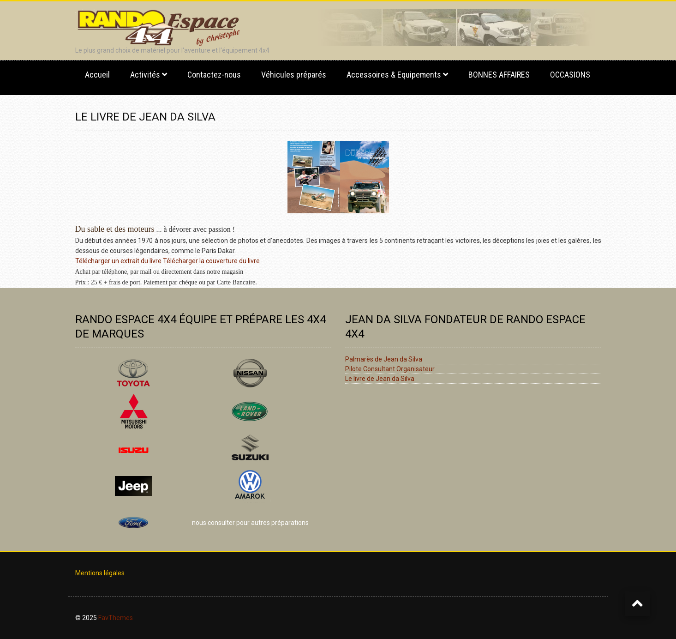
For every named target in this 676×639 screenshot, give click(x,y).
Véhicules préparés (293, 74)
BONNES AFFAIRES (499, 74)
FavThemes (115, 617)
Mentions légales (100, 573)
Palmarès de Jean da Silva (383, 359)
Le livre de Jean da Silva (379, 378)
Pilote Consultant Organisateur (390, 369)
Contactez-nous (214, 74)
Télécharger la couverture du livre (211, 261)
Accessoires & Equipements (394, 74)
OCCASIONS (570, 74)
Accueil (97, 74)
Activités (145, 74)
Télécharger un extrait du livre (118, 261)
